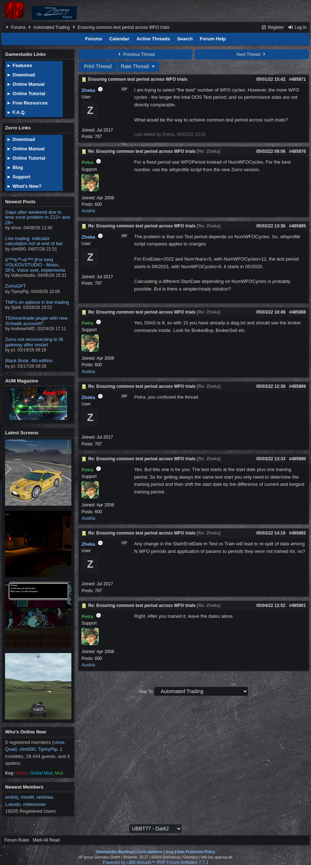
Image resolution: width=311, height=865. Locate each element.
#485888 (297, 312)
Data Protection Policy (196, 852)
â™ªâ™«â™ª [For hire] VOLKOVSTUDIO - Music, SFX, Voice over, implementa (35, 265)
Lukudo (13, 804)
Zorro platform (149, 852)
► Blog (14, 167)
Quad (11, 749)
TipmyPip (47, 749)
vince (59, 742)
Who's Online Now (25, 732)
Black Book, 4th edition (29, 360)
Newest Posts (20, 201)
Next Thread (252, 54)
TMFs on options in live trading (37, 302)
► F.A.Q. (16, 112)
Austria (88, 210)
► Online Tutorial (25, 93)
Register (272, 27)
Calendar (119, 38)
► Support (18, 176)
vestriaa (44, 797)
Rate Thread (138, 66)
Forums (18, 27)
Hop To (146, 691)
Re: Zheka (208, 151)
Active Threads (153, 38)
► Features (19, 65)
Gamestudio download (115, 852)
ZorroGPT (15, 286)
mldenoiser (34, 804)
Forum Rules (16, 840)
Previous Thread (135, 54)
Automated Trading (51, 27)
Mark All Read (46, 840)
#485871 (297, 79)
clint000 (27, 749)
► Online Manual (25, 84)
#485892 (297, 533)
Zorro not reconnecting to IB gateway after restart (34, 342)
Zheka (88, 90)
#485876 (297, 151)
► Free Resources (27, 103)
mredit (27, 797)
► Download (20, 74)
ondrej (11, 797)
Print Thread (98, 66)
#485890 (297, 458)
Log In (297, 27)
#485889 (297, 386)
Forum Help (213, 38)
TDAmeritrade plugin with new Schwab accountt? (36, 320)
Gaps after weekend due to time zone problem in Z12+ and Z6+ (37, 217)
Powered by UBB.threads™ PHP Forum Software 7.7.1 (155, 862)
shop (169, 852)
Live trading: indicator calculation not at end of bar (34, 241)
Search (185, 38)
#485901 (297, 605)
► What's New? (23, 186)
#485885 (297, 226)
